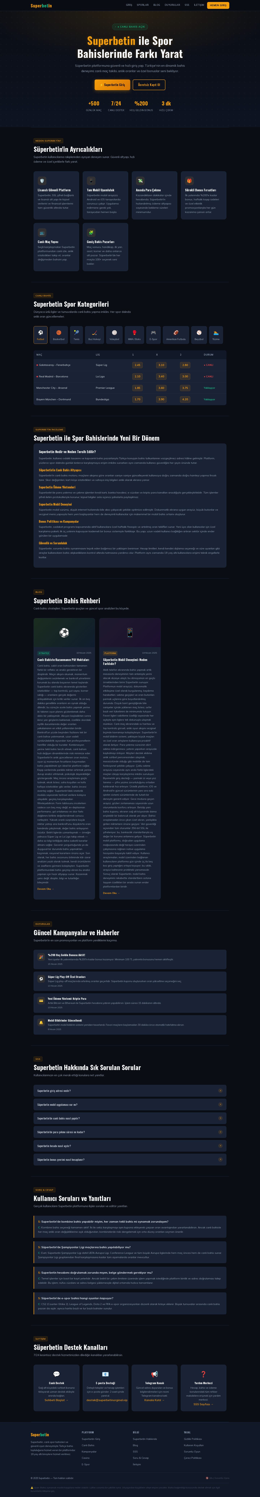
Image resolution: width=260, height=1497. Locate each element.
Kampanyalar (89, 1451)
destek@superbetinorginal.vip (106, 1400)
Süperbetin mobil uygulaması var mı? (130, 1104)
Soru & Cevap (141, 1457)
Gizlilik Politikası (193, 1438)
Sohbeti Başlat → (56, 1400)
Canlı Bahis (88, 1445)
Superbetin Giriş (91, 1438)
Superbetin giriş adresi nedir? (130, 1090)
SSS (187, 4)
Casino (86, 1457)
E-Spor (86, 1464)
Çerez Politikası (193, 1457)
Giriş (129, 4)
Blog (156, 4)
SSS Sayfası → (204, 1404)
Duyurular (172, 4)
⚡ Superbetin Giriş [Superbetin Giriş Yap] (112, 85)
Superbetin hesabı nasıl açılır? (130, 1146)
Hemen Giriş (218, 5)
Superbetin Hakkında (145, 1438)
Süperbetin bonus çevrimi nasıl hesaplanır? (130, 1159)
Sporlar (143, 4)
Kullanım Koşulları (194, 1445)
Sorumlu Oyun (192, 1451)
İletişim (199, 4)
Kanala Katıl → (154, 1400)
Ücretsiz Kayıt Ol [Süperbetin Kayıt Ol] (149, 85)
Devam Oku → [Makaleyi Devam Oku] (45, 888)
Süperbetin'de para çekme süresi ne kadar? (130, 1132)
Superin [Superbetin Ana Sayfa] (41, 5)
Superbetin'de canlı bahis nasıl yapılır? (130, 1118)
